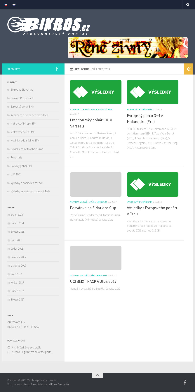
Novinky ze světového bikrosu (88, 201)
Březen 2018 (17, 231)
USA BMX (15, 174)
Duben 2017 (17, 291)
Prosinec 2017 (18, 257)
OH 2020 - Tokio (16, 322)
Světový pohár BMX (21, 166)
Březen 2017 (17, 299)
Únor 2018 (16, 240)
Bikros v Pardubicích (22, 98)
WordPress (30, 384)
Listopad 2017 (18, 265)
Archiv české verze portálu (26, 347)
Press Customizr (60, 384)
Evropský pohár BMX (139, 109)
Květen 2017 (17, 282)
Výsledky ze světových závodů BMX (91, 109)
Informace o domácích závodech (29, 115)
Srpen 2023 (17, 214)
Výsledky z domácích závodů (27, 183)
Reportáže (16, 157)
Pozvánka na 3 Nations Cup (93, 207)
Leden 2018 (17, 248)
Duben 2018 (17, 223)
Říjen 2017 (16, 274)
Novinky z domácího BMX (25, 140)
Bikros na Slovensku (22, 89)
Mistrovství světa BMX (22, 132)
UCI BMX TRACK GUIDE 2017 (93, 281)
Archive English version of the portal (32, 352)
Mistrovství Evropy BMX (23, 123)
